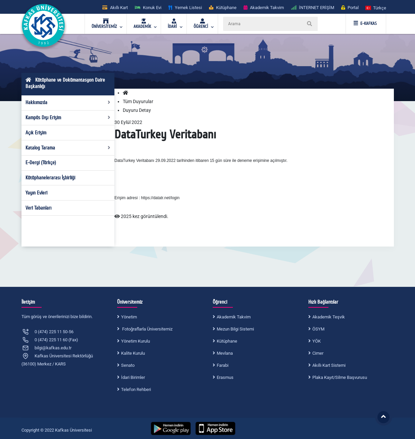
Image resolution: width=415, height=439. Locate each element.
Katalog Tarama (67, 148)
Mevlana (225, 353)
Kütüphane (227, 341)
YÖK (316, 341)
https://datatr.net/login (160, 197)
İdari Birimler (133, 377)
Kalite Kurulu (133, 353)
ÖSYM (318, 329)
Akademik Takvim (234, 316)
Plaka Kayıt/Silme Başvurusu (339, 377)
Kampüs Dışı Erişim (67, 118)
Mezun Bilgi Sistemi (235, 329)
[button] (376, 7)
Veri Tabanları (38, 208)
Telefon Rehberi (136, 389)
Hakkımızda (67, 102)
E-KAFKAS (365, 23)
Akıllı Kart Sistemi (329, 365)
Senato (128, 365)
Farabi (222, 365)
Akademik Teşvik (328, 316)
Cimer (317, 353)
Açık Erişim (35, 133)
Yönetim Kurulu (135, 341)
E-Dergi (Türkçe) (40, 163)
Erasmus (225, 377)
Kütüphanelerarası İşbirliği (50, 178)
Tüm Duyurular (138, 101)
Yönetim (129, 316)
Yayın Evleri (36, 193)
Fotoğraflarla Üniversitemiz (146, 329)
